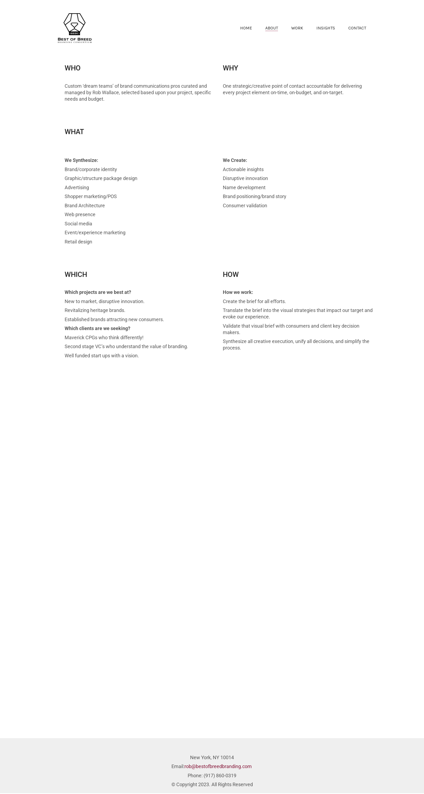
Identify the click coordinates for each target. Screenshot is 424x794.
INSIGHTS (325, 28)
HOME (246, 28)
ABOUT (271, 28)
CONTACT (357, 28)
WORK (297, 28)
